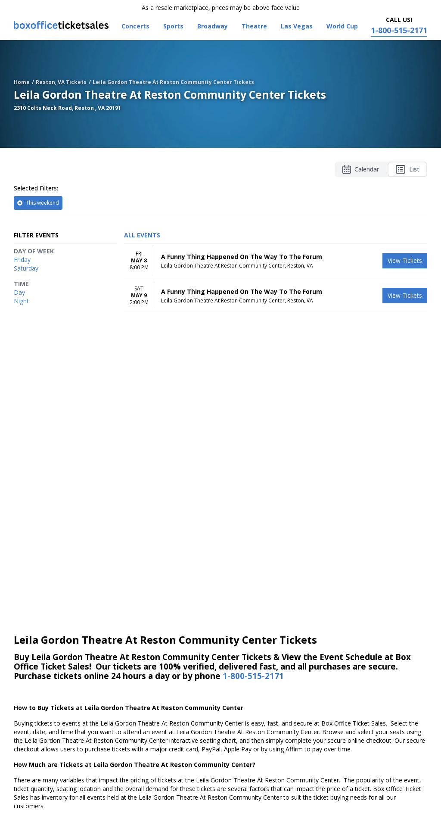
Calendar (360, 169)
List (407, 169)
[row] (275, 260)
